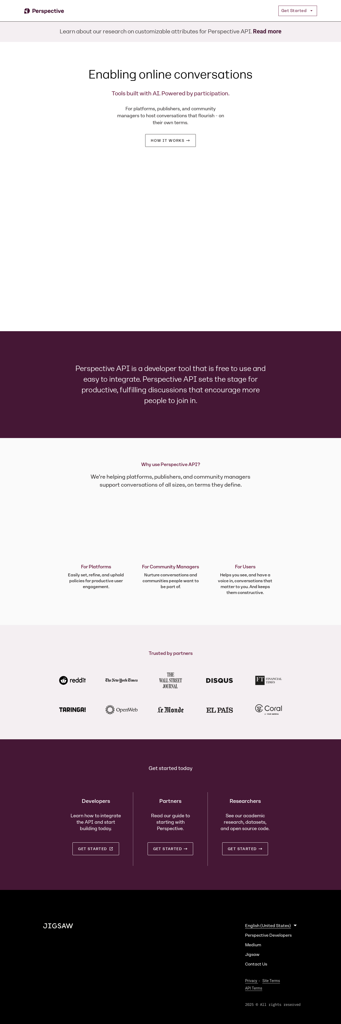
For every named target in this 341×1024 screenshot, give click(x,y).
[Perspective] (44, 10)
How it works (167, 140)
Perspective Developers (268, 935)
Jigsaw (252, 954)
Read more (267, 31)
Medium (253, 945)
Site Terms (271, 981)
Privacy (251, 981)
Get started (95, 848)
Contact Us (256, 964)
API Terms (253, 988)
